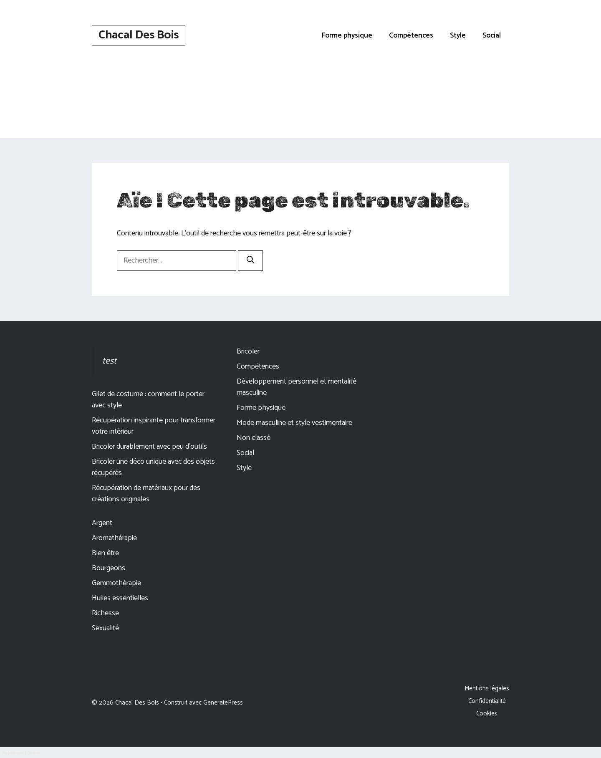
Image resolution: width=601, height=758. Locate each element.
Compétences (411, 35)
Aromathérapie (114, 538)
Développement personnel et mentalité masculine (296, 387)
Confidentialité (487, 701)
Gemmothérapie (116, 583)
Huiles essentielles (120, 598)
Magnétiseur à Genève (21, 753)
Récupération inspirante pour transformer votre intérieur (153, 426)
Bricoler (248, 351)
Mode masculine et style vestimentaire (294, 423)
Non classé (253, 438)
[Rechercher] (250, 260)
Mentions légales (487, 688)
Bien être (105, 553)
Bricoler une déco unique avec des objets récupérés (153, 467)
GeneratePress (223, 702)
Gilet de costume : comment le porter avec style (148, 400)
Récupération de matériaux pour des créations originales (146, 493)
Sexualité (105, 628)
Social (491, 35)
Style (458, 35)
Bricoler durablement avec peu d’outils (149, 446)
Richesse (105, 613)
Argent (102, 523)
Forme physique (347, 35)
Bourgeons (108, 568)
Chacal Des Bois (138, 35)
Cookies (486, 713)
